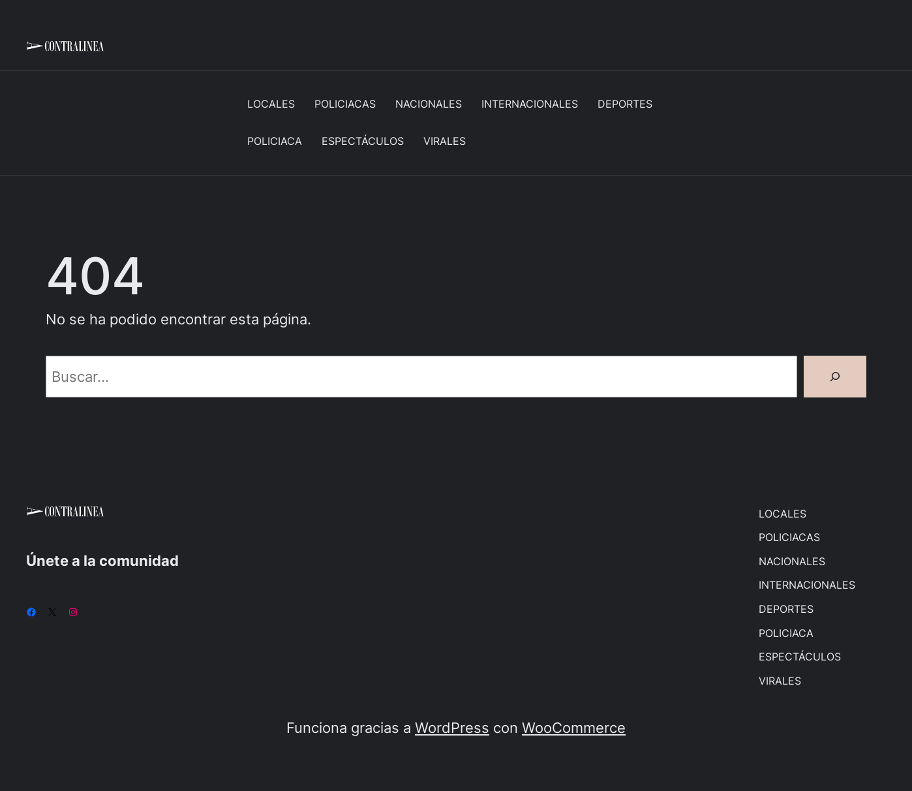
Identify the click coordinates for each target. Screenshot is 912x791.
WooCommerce (574, 727)
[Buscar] (835, 376)
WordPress (452, 727)
